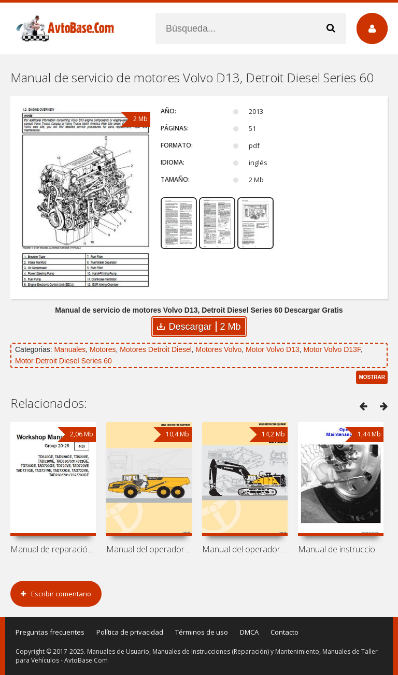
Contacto (284, 632)
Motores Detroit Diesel (156, 349)
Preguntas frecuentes (50, 632)
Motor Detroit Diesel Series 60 (63, 361)
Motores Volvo (219, 349)
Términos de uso (201, 632)
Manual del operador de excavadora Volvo (245, 549)
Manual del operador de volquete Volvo (149, 549)
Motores (103, 349)
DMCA (249, 632)
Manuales (70, 349)
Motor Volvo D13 (273, 349)
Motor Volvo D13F (332, 349)
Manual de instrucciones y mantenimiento (340, 549)
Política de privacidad (129, 632)
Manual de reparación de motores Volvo (53, 549)
